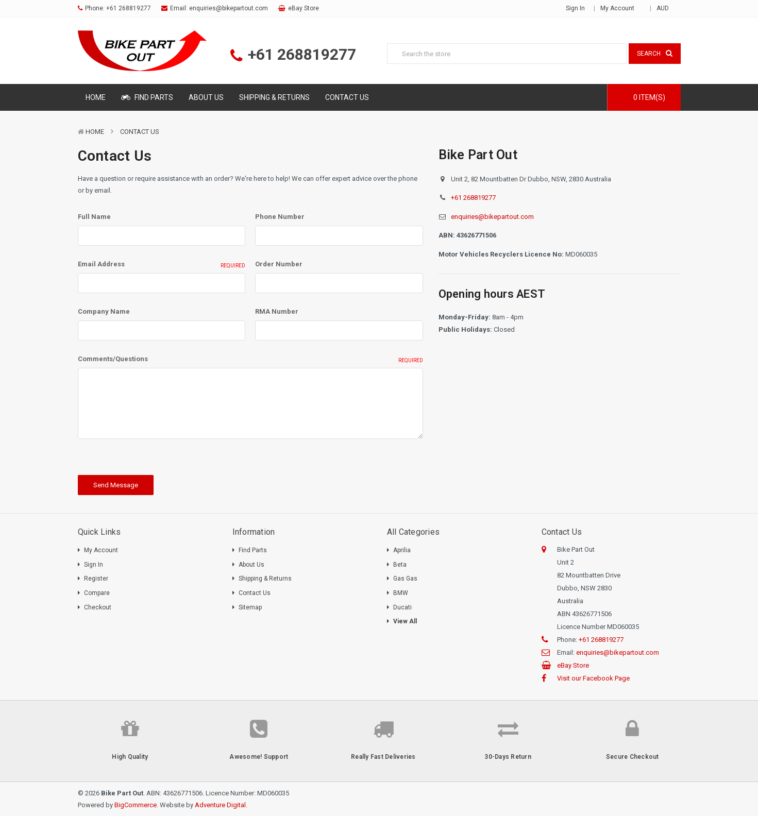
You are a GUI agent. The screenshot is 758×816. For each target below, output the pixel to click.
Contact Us (347, 97)
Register (96, 578)
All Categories (413, 532)
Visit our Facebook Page (593, 678)
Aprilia (402, 550)
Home (96, 97)
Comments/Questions (250, 359)
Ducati (402, 607)
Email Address (161, 264)
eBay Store (303, 8)
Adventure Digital (220, 805)
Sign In (93, 564)
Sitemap (250, 607)
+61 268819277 (128, 8)
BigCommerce (135, 805)
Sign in (575, 8)
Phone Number (280, 216)
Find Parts (147, 97)
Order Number (278, 264)
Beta (400, 564)
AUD (666, 8)
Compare (97, 593)
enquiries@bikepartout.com (228, 8)
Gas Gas (405, 578)
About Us (206, 97)
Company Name (104, 311)
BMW (400, 593)
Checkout (97, 607)
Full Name (94, 216)
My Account (620, 8)
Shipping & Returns (274, 97)
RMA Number (276, 311)
